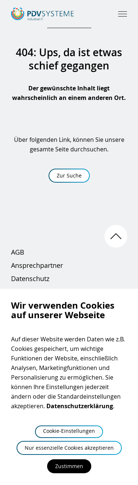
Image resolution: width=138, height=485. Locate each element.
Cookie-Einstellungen (69, 430)
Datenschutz (30, 278)
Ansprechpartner (37, 265)
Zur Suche (69, 175)
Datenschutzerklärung (79, 406)
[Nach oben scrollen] (116, 236)
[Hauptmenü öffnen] (122, 14)
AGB (17, 252)
